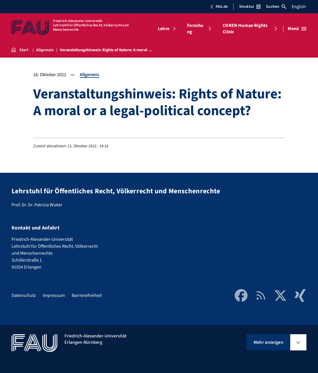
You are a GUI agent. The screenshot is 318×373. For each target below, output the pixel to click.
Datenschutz (24, 295)
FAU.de (219, 7)
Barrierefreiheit (87, 295)
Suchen (276, 7)
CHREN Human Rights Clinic (245, 28)
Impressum (54, 295)
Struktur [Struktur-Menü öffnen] (249, 7)
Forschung (195, 28)
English (299, 6)
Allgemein (89, 74)
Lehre (163, 28)
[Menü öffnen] (297, 28)
